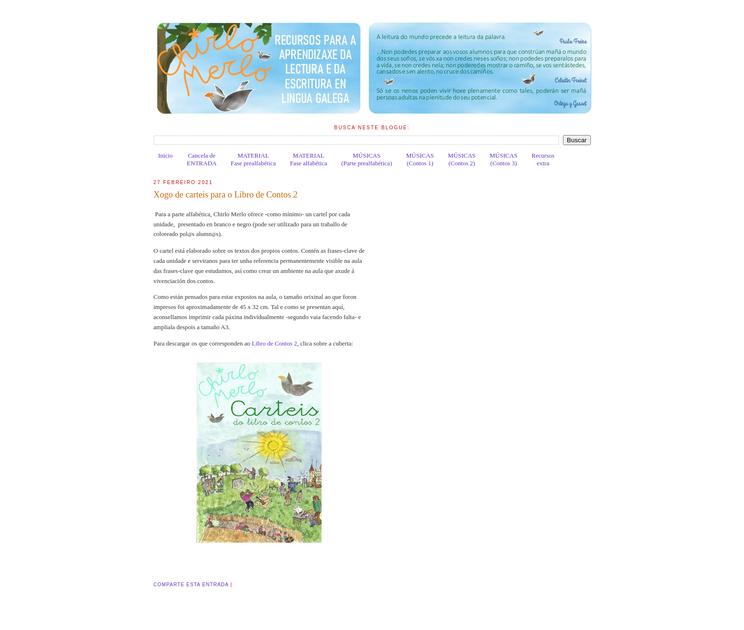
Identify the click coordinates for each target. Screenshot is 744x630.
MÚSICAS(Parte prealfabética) (366, 159)
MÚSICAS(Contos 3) (504, 159)
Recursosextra (543, 159)
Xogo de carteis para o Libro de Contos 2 (226, 194)
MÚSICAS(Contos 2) (462, 159)
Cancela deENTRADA (202, 159)
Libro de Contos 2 (274, 343)
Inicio (165, 155)
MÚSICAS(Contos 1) (420, 159)
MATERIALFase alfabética (309, 159)
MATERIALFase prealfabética (253, 159)
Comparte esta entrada (191, 584)
